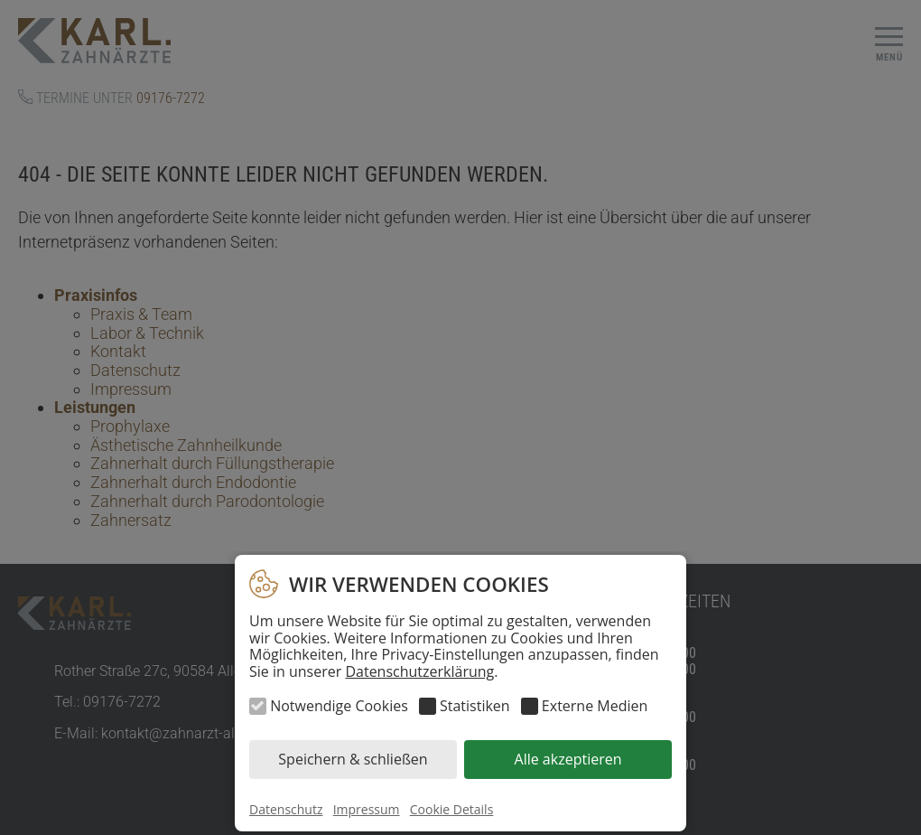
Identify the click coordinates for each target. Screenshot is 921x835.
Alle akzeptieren (568, 759)
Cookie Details (452, 809)
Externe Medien (594, 706)
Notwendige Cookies (339, 706)
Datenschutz (285, 809)
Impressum (366, 809)
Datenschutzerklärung (419, 671)
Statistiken (475, 706)
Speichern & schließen (352, 759)
